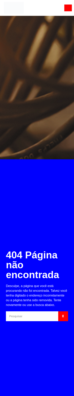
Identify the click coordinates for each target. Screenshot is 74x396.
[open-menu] (68, 7)
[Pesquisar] (63, 316)
